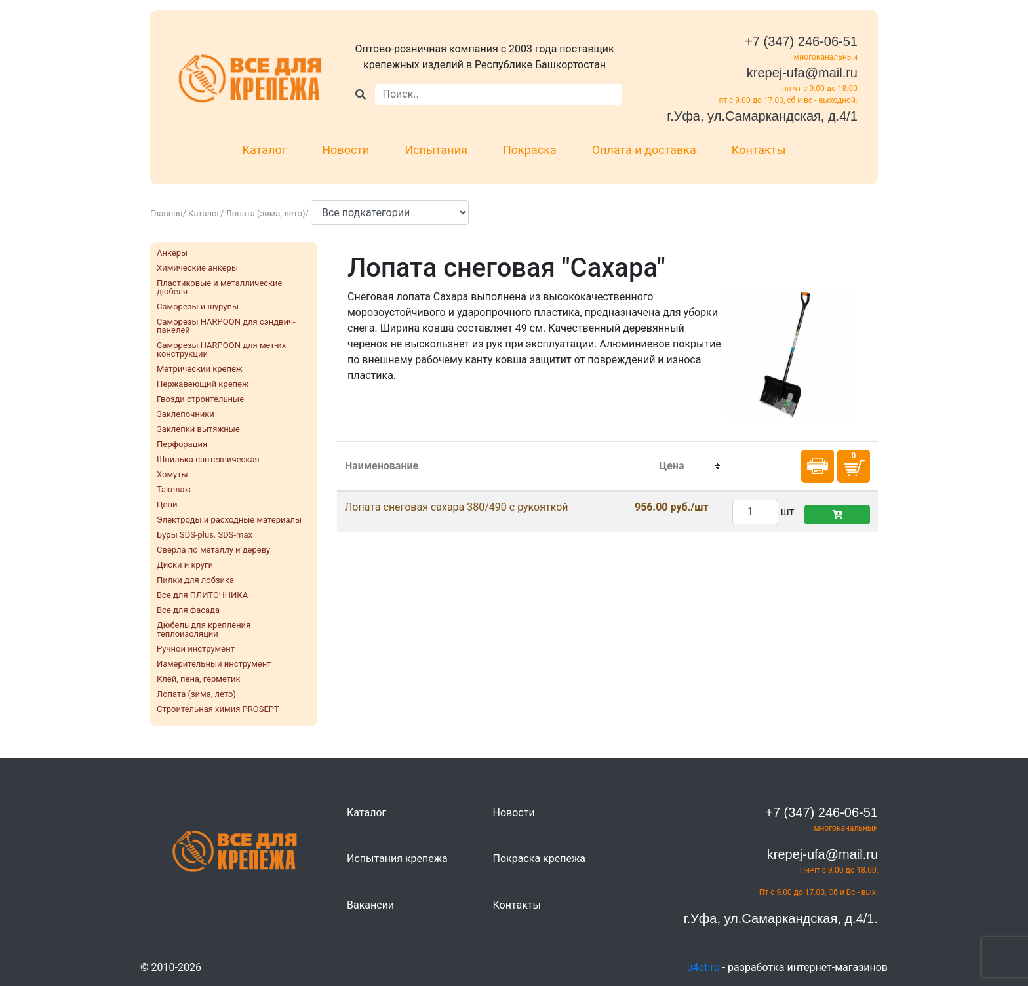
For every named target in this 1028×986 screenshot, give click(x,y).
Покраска (530, 150)
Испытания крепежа (397, 858)
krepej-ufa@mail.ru (802, 73)
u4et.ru (703, 967)
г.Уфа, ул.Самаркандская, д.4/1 (762, 116)
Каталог (265, 150)
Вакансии (370, 905)
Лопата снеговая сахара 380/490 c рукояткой (456, 507)
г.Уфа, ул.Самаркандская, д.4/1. (781, 918)
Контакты (759, 150)
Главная (166, 213)
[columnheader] (671, 467)
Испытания (436, 150)
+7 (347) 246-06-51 (801, 41)
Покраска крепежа (539, 858)
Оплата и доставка (644, 150)
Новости (345, 150)
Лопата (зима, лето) (266, 213)
